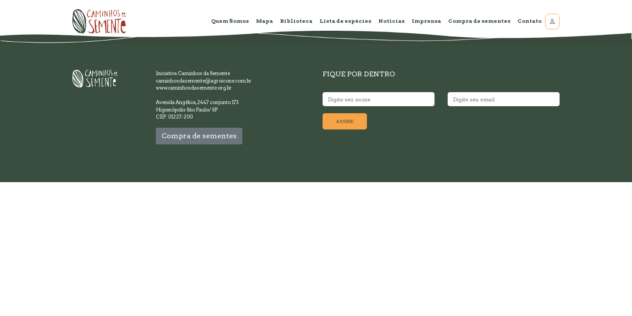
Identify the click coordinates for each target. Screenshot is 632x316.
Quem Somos (230, 21)
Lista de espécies (345, 21)
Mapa (264, 21)
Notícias (391, 21)
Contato (529, 21)
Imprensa (426, 21)
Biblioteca (296, 21)
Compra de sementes (479, 21)
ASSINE (344, 121)
